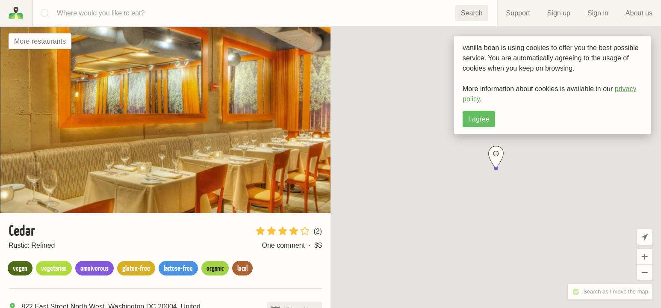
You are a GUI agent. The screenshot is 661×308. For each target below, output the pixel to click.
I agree (479, 119)
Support (518, 13)
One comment (283, 245)
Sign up (558, 13)
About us (639, 13)
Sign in (597, 13)
